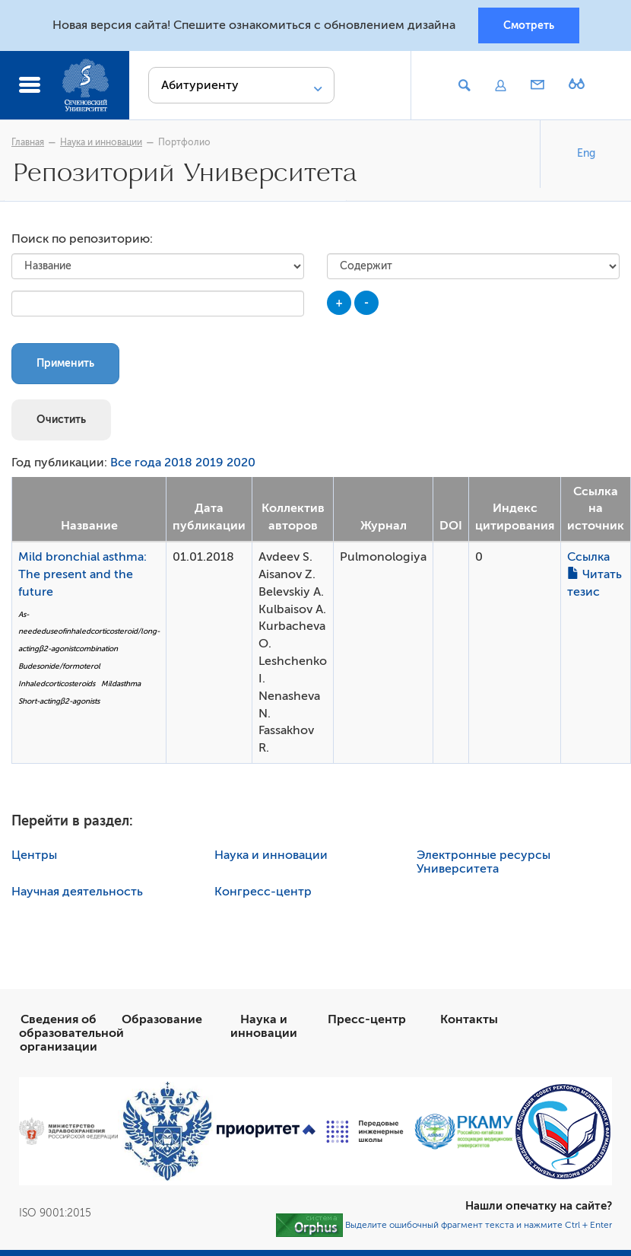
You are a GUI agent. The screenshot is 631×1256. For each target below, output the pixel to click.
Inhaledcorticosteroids (56, 683)
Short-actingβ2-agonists (59, 701)
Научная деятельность (77, 891)
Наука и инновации (101, 142)
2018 (178, 462)
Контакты (469, 1019)
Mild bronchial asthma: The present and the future (82, 574)
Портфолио (184, 142)
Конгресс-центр (263, 891)
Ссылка (588, 557)
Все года (135, 462)
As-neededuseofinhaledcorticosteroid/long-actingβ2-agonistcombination (89, 631)
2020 (241, 462)
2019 (209, 462)
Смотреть (528, 25)
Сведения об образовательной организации (71, 1033)
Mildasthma (121, 683)
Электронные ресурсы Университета (483, 862)
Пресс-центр (367, 1019)
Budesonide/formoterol (59, 666)
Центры (34, 855)
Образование (162, 1019)
